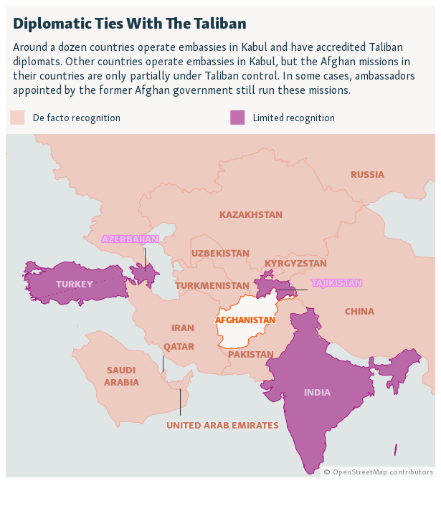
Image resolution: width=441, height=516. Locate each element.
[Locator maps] (220, 241)
